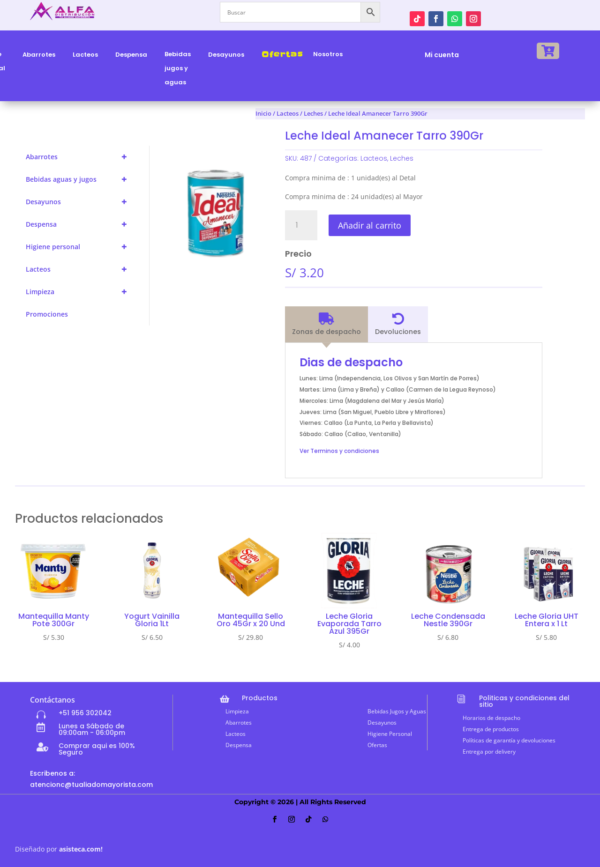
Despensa (80, 224)
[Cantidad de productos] (301, 225)
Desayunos (80, 202)
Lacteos (80, 269)
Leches (401, 158)
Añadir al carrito (369, 225)
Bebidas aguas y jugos (80, 179)
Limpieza (80, 292)
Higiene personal (80, 247)
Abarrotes (80, 157)
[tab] (326, 324)
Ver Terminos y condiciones (339, 451)
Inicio (263, 113)
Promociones (47, 314)
